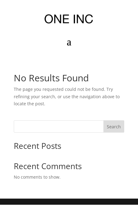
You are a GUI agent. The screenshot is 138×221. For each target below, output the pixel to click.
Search (114, 127)
